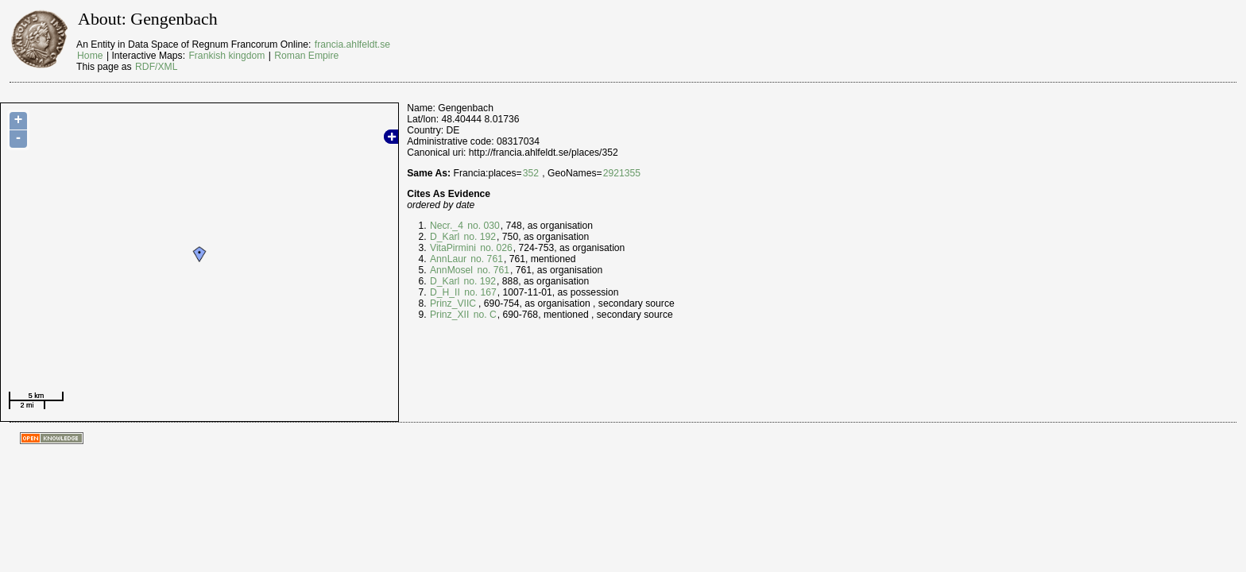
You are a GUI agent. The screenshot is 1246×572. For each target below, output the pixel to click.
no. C (483, 314)
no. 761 (485, 259)
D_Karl (444, 236)
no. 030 (482, 225)
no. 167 (479, 292)
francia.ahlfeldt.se (352, 44)
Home (90, 55)
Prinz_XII (449, 314)
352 (531, 173)
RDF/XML (156, 66)
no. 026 (495, 247)
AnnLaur (448, 259)
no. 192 (478, 236)
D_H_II (445, 292)
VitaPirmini (453, 247)
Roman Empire (306, 55)
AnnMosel (451, 270)
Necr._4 (446, 225)
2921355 (621, 173)
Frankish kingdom (226, 55)
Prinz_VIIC (453, 303)
